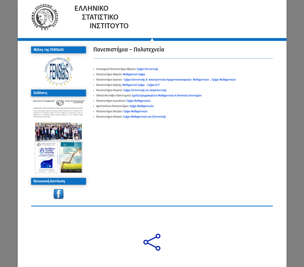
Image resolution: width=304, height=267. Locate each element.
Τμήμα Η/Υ (153, 85)
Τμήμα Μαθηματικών (223, 79)
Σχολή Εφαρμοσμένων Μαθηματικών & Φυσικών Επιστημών (167, 95)
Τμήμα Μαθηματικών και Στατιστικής (145, 116)
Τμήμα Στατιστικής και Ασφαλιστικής (145, 90)
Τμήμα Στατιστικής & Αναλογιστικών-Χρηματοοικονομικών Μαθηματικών (166, 79)
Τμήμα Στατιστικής (147, 69)
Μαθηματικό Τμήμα (134, 74)
